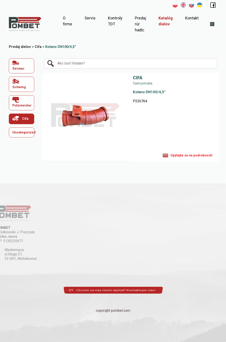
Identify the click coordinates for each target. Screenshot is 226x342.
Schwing (19, 83)
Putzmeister (22, 102)
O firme (67, 21)
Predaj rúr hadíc (140, 24)
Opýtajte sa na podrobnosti (187, 155)
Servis (90, 18)
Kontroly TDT (115, 21)
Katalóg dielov (165, 21)
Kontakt (192, 18)
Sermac (18, 65)
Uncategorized (23, 132)
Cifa (20, 118)
